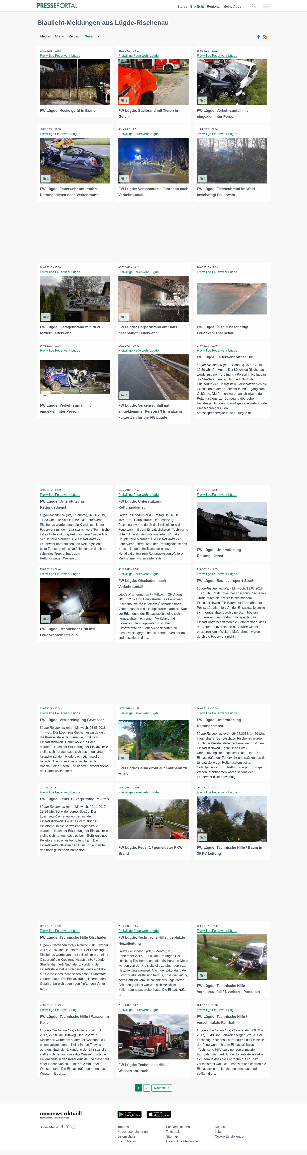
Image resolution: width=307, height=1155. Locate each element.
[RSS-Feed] (265, 37)
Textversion (174, 1135)
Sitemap (172, 1140)
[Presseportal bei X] (66, 1131)
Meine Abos (232, 6)
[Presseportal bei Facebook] (61, 1131)
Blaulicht (197, 6)
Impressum (125, 1131)
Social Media (126, 1145)
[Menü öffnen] (266, 6)
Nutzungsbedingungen (133, 1135)
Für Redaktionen (178, 1131)
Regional (213, 6)
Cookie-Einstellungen (230, 1140)
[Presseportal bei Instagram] (72, 1130)
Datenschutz (126, 1140)
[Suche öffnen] (254, 6)
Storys (182, 6)
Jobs (218, 1135)
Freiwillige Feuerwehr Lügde (60, 55)
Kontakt (220, 1131)
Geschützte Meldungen (182, 1145)
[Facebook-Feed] (258, 37)
